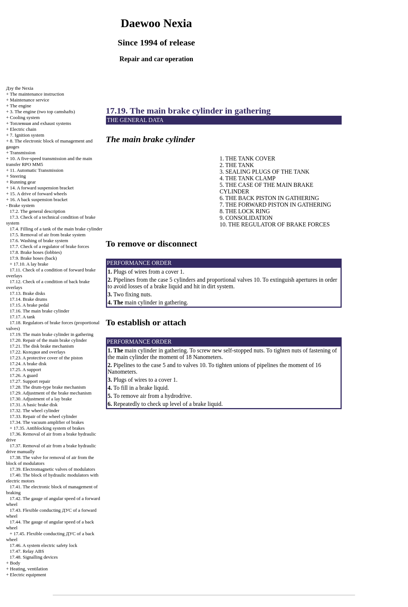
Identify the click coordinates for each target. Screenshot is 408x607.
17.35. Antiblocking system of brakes (49, 428)
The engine (20, 105)
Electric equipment (28, 574)
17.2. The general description (37, 211)
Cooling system (25, 117)
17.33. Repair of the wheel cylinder (43, 416)
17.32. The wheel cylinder (34, 410)
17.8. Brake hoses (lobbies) (36, 252)
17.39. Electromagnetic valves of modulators (52, 469)
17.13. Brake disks (27, 293)
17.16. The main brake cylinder (39, 311)
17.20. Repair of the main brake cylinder (48, 340)
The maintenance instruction (37, 94)
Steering (18, 176)
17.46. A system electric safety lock (43, 545)
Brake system (21, 205)
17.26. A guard (24, 375)
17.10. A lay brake (31, 264)
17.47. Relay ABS (27, 551)
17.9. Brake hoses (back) (33, 258)
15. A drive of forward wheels (38, 193)
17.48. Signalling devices (34, 557)
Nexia (19, 88)
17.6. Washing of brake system (39, 240)
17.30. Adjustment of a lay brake (41, 398)
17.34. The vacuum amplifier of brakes (47, 422)
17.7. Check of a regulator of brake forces (49, 246)
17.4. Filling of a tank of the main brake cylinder (56, 229)
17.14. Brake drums (28, 299)
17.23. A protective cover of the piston (46, 357)
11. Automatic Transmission (36, 170)
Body (15, 563)
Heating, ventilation (29, 568)
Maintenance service (29, 100)
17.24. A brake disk (28, 363)
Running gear (23, 182)
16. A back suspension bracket (38, 199)
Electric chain (23, 129)
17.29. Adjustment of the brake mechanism (50, 393)
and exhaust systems (40, 123)
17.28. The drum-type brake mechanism (48, 387)
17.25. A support (25, 369)
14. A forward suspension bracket (42, 187)
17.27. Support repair (30, 381)
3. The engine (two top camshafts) (42, 111)
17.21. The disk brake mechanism (42, 346)
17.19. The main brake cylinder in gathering (51, 334)
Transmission (23, 152)
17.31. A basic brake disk (34, 404)
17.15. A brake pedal (29, 305)
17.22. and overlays (37, 352)
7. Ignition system (27, 135)
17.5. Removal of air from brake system (47, 234)
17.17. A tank (22, 316)
